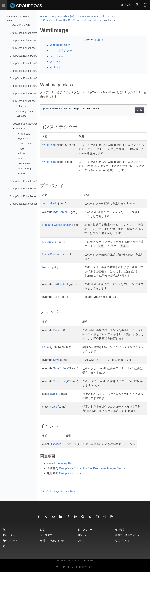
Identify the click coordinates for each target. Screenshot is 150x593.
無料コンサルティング (127, 556)
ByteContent (25, 138)
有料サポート (10, 561)
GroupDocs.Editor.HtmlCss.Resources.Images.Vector (72, 20)
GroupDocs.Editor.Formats (24, 32)
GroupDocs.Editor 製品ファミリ (67, 16)
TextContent (25, 143)
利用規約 (80, 588)
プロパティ (57, 56)
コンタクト (89, 588)
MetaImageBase (24, 111)
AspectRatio (49, 207)
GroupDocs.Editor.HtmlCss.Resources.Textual (35, 181)
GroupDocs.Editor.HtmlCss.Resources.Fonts (34, 78)
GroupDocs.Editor (22, 25)
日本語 (126, 5)
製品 (42, 550)
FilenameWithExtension (56, 228)
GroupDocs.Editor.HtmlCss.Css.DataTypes (33, 40)
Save (21, 158)
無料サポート (85, 556)
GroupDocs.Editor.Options (24, 203)
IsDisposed (49, 245)
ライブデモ (46, 556)
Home (43, 16)
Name (46, 275)
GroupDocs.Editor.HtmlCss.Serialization (32, 188)
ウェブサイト (122, 561)
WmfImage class (60, 44)
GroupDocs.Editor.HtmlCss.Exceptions (31, 55)
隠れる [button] (97, 39)
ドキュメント (10, 556)
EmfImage (21, 106)
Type (21, 148)
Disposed (55, 465)
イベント (55, 67)
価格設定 (120, 550)
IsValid (22, 173)
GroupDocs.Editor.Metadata (25, 196)
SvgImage (21, 116)
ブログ (81, 561)
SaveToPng (24, 163)
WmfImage (21, 128)
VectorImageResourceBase (28, 123)
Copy (131, 110)
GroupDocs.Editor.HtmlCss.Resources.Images (35, 85)
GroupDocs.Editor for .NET (102, 16)
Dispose (22, 153)
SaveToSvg (24, 168)
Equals (46, 363)
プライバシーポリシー (65, 588)
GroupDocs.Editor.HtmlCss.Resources (31, 63)
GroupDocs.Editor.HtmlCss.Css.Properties (33, 48)
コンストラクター (61, 50)
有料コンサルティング (52, 561)
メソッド (55, 61)
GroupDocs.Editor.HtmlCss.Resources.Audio (35, 70)
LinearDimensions (53, 262)
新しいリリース (86, 550)
